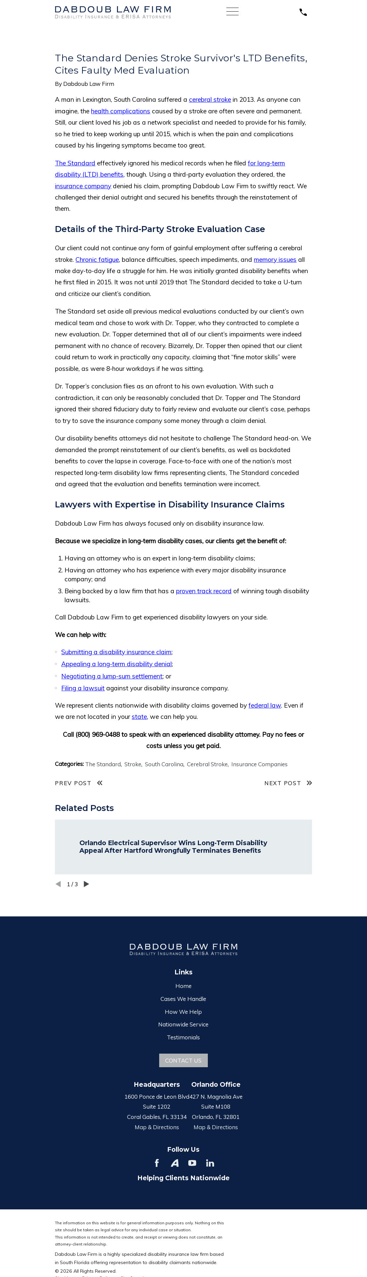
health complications (120, 111)
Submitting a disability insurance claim (116, 652)
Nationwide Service (183, 1024)
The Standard (75, 163)
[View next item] (86, 884)
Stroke (132, 764)
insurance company (83, 186)
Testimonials (183, 1037)
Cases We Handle (183, 998)
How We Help (183, 1011)
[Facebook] (157, 1163)
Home (183, 985)
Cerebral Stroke (207, 764)
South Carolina (164, 764)
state (139, 717)
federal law (265, 705)
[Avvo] (175, 1163)
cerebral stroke (210, 99)
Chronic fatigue (97, 259)
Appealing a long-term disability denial (116, 664)
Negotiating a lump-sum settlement (111, 676)
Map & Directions (157, 1127)
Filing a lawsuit (83, 688)
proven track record (204, 591)
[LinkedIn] (210, 1163)
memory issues (275, 259)
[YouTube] (192, 1163)
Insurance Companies (259, 764)
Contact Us (183, 1060)
